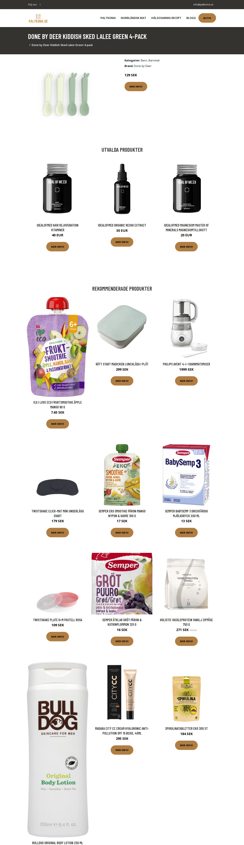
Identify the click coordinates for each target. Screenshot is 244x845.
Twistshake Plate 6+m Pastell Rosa (57, 620)
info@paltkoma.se (203, 4)
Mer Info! (135, 86)
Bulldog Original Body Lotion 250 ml (57, 843)
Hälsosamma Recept (166, 18)
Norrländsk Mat (133, 18)
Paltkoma (108, 18)
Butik (207, 18)
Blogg (191, 18)
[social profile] (40, 4)
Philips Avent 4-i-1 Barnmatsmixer (186, 364)
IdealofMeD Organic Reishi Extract (122, 225)
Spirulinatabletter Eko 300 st (186, 728)
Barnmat (154, 60)
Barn (144, 60)
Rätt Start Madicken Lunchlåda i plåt (122, 364)
